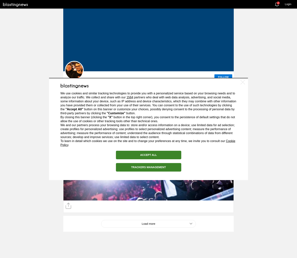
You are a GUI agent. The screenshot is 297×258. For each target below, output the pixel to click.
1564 (130, 97)
